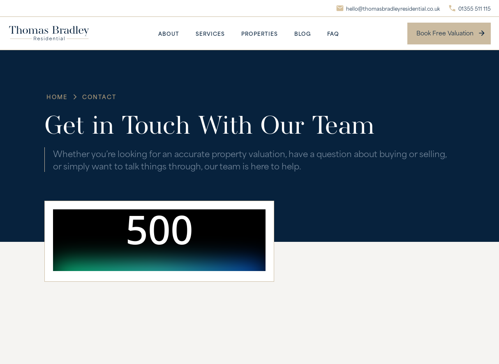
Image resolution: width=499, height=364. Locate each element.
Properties (259, 33)
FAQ (333, 33)
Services (210, 33)
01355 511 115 (474, 8)
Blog (302, 33)
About (168, 33)
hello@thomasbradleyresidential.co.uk (393, 8)
